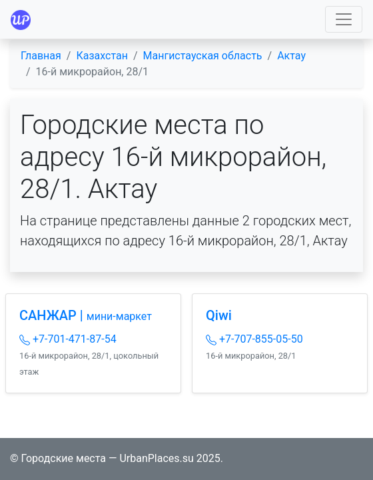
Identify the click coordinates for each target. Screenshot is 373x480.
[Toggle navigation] (343, 19)
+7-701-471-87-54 (68, 339)
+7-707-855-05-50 (254, 339)
